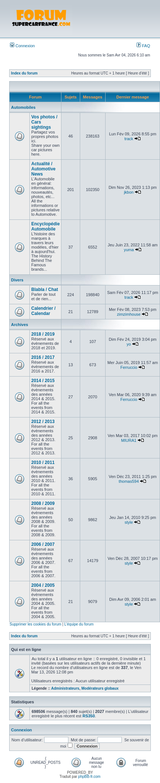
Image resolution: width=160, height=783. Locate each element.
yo (129, 344)
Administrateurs (65, 688)
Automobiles (23, 107)
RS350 (88, 716)
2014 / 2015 (42, 380)
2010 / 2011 (42, 462)
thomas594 (129, 481)
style (129, 522)
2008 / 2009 (42, 503)
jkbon (129, 192)
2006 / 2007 (42, 544)
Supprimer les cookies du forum (35, 624)
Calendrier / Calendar (43, 311)
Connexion (22, 46)
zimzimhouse (129, 314)
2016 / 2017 (42, 357)
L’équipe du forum (79, 624)
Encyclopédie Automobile (45, 226)
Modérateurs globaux (99, 688)
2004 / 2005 (42, 585)
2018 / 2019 (42, 334)
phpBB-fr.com (89, 777)
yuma (129, 249)
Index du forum (24, 73)
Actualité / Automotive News (43, 169)
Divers (17, 280)
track (128, 138)
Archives (19, 324)
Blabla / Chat (44, 289)
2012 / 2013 (42, 421)
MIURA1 (128, 440)
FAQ (143, 46)
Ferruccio (128, 367)
